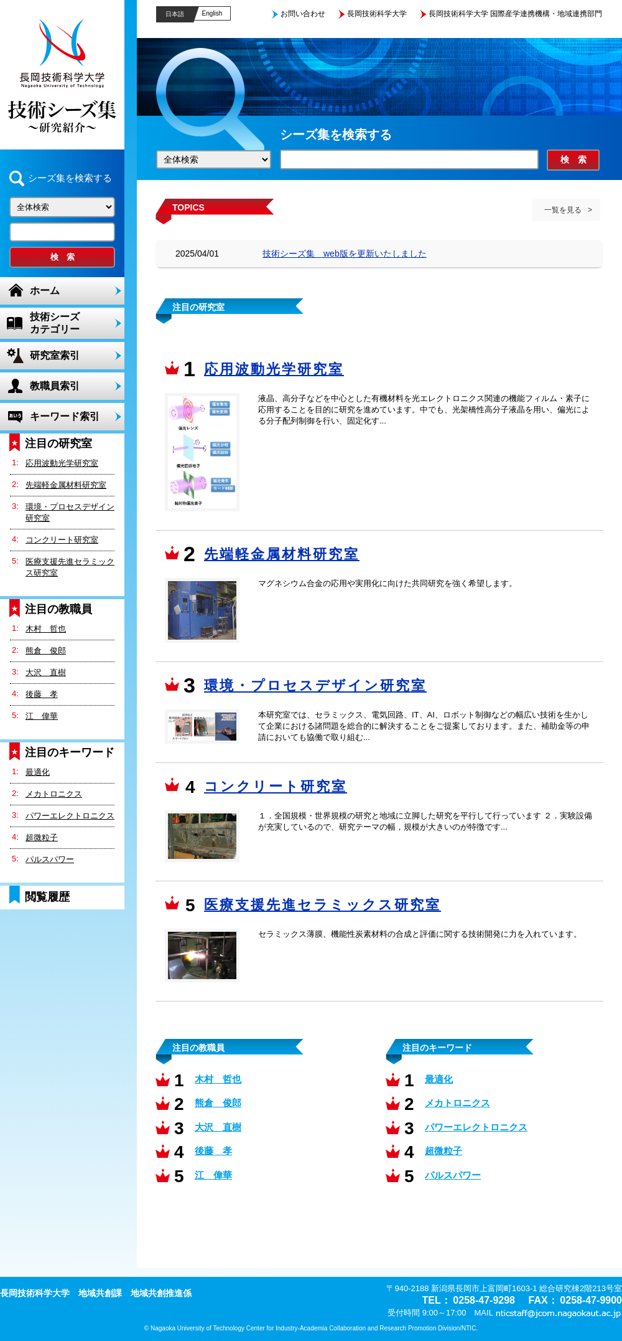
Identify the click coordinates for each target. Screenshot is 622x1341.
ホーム (45, 290)
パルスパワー (50, 859)
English (212, 13)
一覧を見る (563, 210)
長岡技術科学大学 (377, 13)
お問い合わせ (303, 13)
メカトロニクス (54, 793)
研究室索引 (55, 355)
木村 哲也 (46, 628)
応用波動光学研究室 (62, 463)
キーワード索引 (65, 416)
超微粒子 (42, 837)
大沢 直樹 (46, 672)
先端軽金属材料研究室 (66, 485)
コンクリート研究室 (62, 539)
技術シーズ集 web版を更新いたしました (344, 253)
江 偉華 (42, 716)
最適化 (38, 772)
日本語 (174, 14)
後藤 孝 (42, 694)
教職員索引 (55, 386)
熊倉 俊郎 (46, 650)
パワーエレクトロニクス (70, 815)
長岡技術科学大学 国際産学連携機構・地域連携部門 (515, 13)
